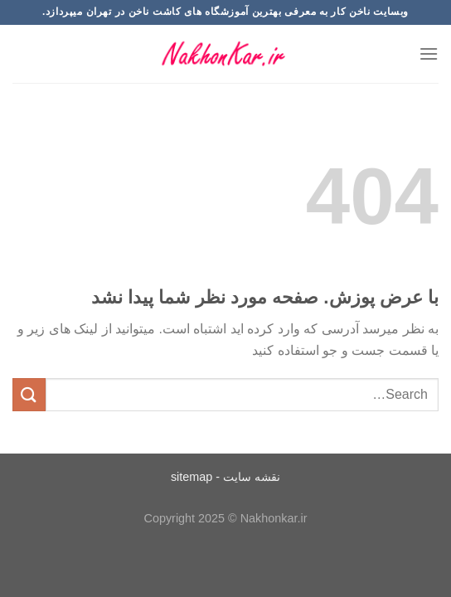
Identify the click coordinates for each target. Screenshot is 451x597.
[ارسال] (29, 394)
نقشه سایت (251, 476)
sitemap (191, 476)
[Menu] (429, 53)
